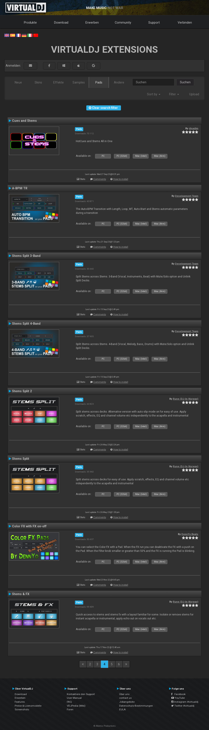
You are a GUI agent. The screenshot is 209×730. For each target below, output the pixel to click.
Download (61, 22)
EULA (122, 709)
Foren (70, 709)
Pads (98, 82)
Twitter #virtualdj (182, 705)
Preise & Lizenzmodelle (28, 705)
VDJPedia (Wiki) (76, 705)
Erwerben (92, 22)
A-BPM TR (19, 188)
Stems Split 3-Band (26, 256)
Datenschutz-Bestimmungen (136, 705)
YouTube (178, 697)
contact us (125, 697)
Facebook (178, 694)
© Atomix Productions (105, 726)
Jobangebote (127, 701)
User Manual (74, 697)
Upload (194, 94)
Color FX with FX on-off (29, 526)
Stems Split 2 (22, 391)
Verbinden (185, 22)
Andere (119, 82)
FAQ (69, 701)
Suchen (185, 82)
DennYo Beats (189, 534)
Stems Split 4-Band (26, 323)
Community (123, 22)
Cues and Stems (24, 120)
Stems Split (20, 458)
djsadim (193, 128)
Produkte (30, 22)
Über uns (124, 694)
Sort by (153, 94)
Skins (38, 82)
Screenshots (22, 709)
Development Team (186, 195)
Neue (18, 82)
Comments (99, 179)
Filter (174, 94)
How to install (120, 179)
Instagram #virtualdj (184, 701)
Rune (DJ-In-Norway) (185, 398)
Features (20, 701)
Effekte (58, 82)
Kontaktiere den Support (81, 694)
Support (154, 22)
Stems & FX (20, 594)
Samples (79, 82)
